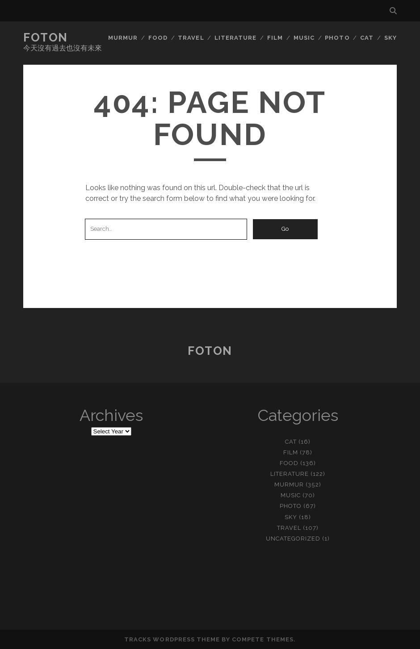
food (158, 37)
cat (367, 37)
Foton (45, 37)
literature (235, 37)
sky (390, 37)
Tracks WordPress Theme (172, 639)
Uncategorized (293, 538)
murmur (123, 37)
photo (337, 37)
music (304, 37)
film (275, 37)
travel (191, 37)
